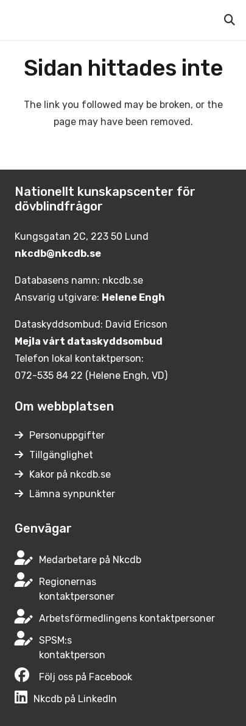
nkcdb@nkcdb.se (58, 253)
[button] (229, 20)
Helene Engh (133, 297)
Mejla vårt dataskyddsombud (89, 341)
